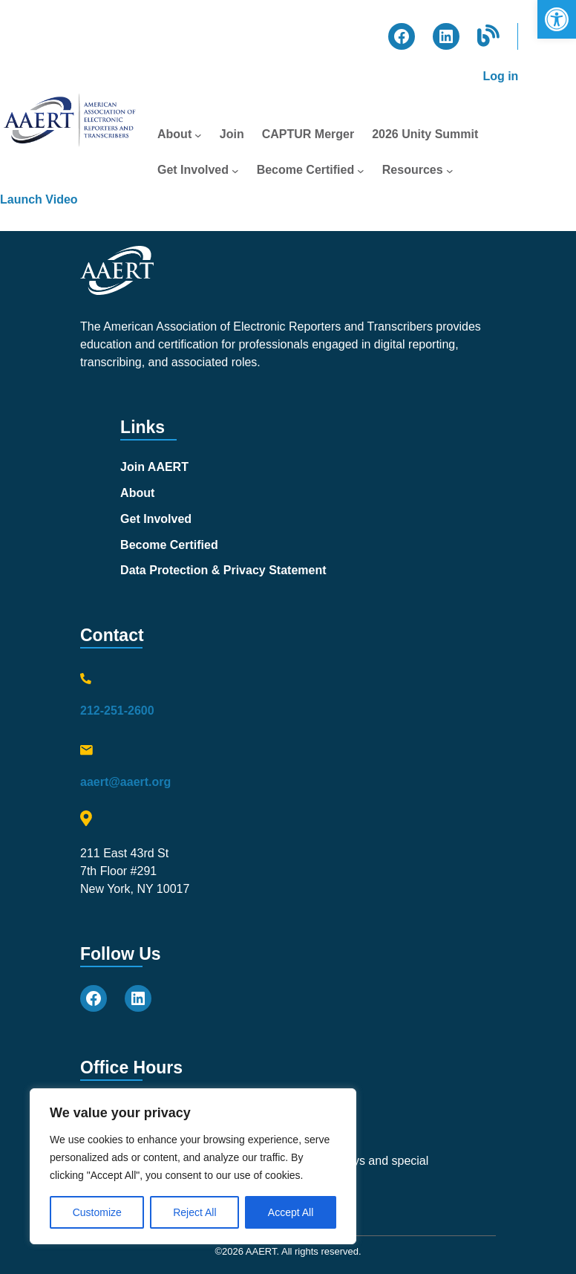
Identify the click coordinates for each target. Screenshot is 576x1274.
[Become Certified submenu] (360, 170)
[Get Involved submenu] (235, 170)
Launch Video (39, 199)
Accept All (290, 1212)
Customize (97, 1212)
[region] (193, 1166)
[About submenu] (198, 134)
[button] (556, 19)
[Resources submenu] (450, 170)
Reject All (194, 1212)
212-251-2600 (117, 710)
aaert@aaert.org (125, 782)
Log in (500, 76)
